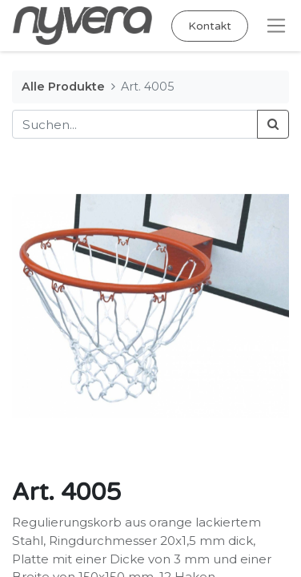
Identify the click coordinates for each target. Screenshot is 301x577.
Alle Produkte (63, 86)
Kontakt (209, 26)
